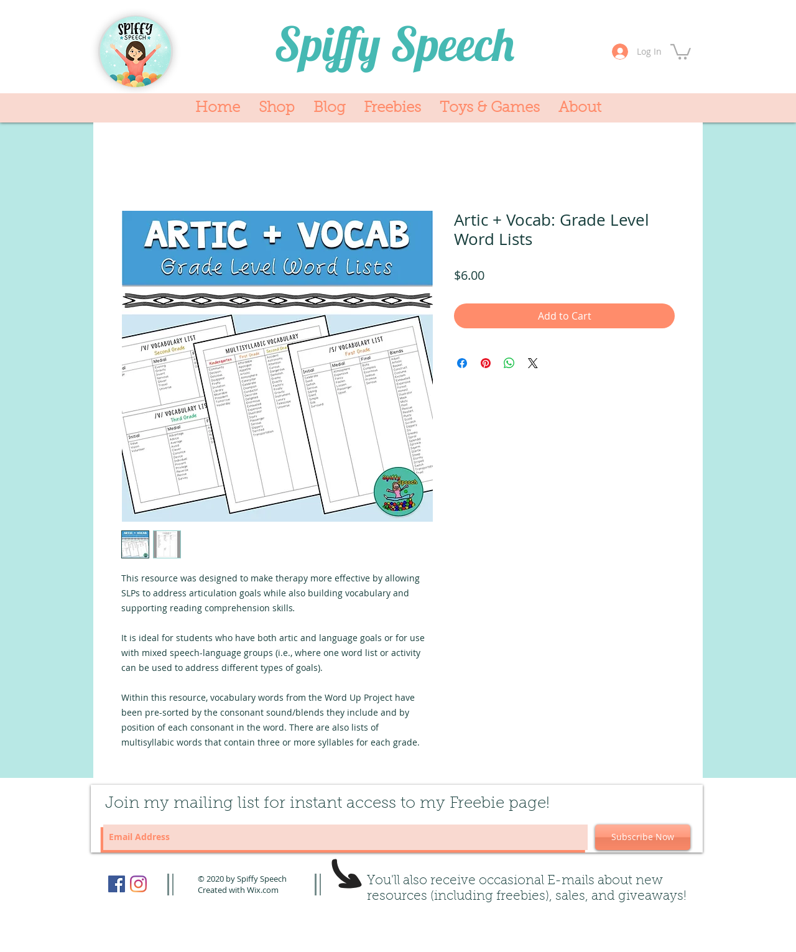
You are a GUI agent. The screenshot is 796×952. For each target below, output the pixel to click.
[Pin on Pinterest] (485, 363)
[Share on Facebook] (462, 363)
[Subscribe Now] (642, 837)
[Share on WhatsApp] (509, 363)
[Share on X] (532, 363)
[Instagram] (138, 884)
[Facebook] (116, 884)
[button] (680, 51)
